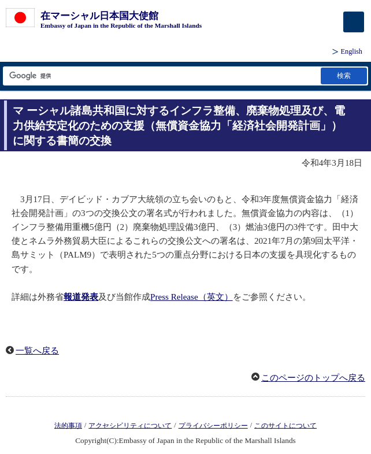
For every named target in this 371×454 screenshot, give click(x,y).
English (351, 51)
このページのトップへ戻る (313, 377)
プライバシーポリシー (213, 425)
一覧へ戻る (37, 350)
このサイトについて (285, 425)
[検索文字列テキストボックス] (161, 76)
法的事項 (68, 425)
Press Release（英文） (191, 297)
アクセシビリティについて (130, 425)
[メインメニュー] (353, 22)
